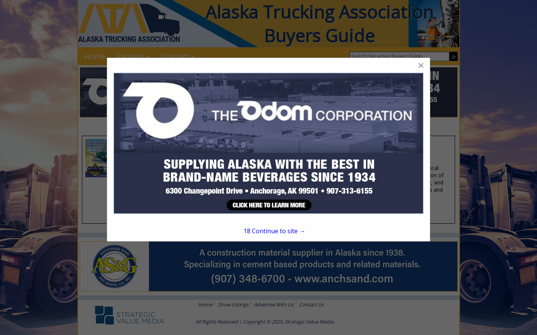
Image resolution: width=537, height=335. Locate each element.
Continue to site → (274, 231)
